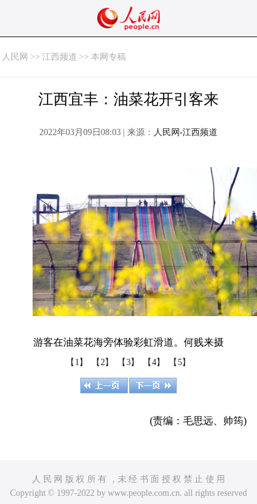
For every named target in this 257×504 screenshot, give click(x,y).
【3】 (128, 362)
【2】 (102, 362)
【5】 (180, 362)
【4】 (154, 362)
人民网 (15, 57)
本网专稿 (108, 57)
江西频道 (59, 57)
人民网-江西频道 (186, 132)
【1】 (77, 362)
